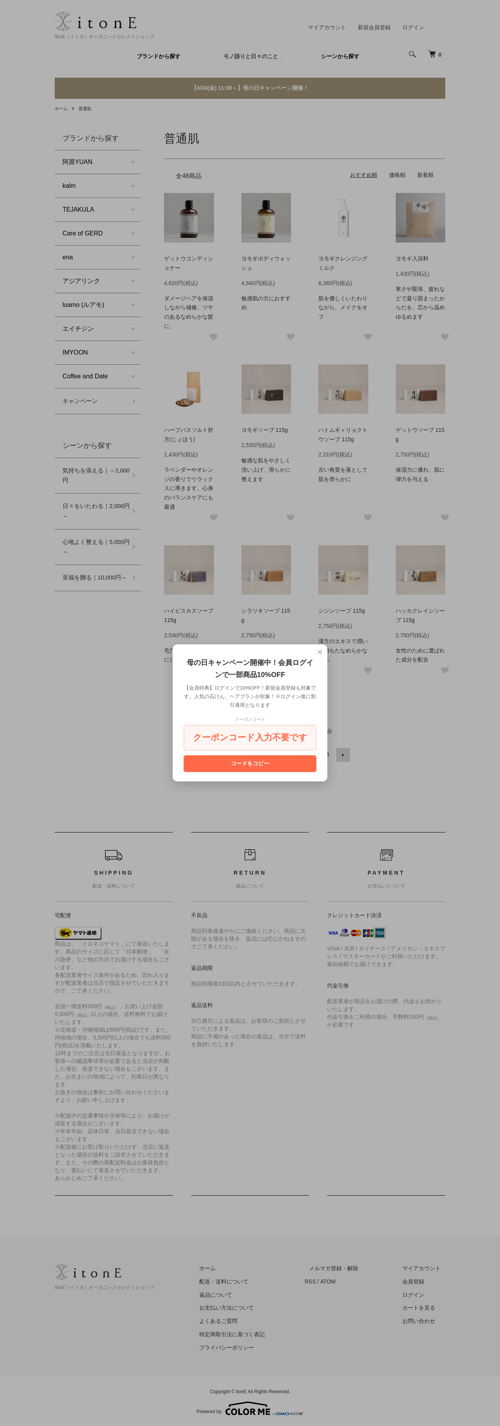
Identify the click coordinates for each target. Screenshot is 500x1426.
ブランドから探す (158, 56)
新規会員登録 (374, 27)
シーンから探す (340, 56)
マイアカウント (327, 27)
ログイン (413, 27)
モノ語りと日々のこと (250, 56)
